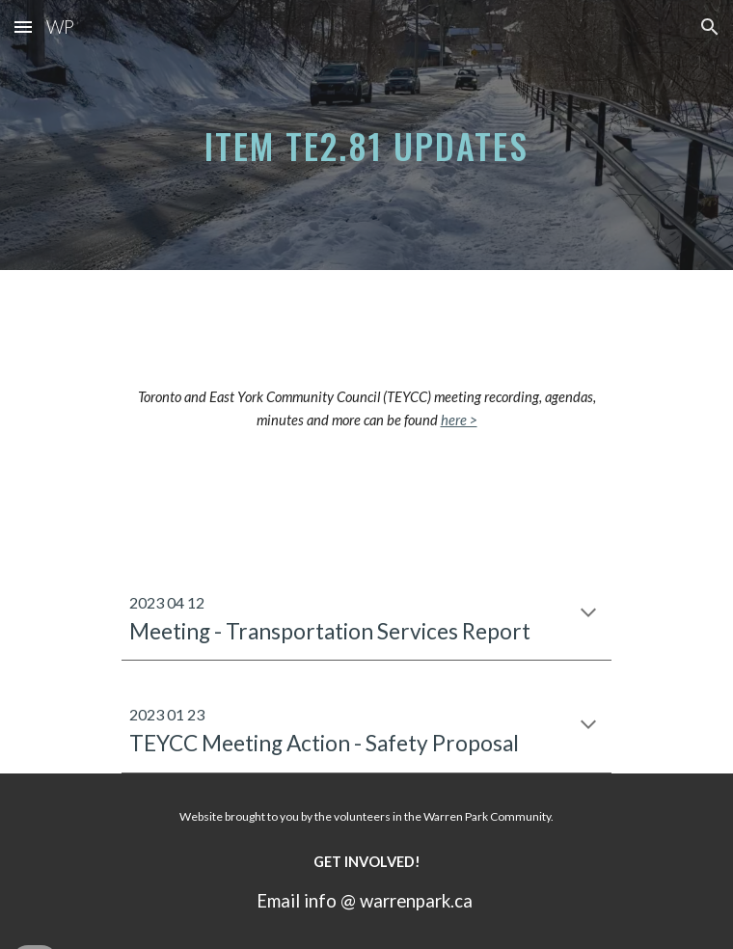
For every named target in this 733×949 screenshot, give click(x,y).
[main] (366, 135)
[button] (23, 26)
